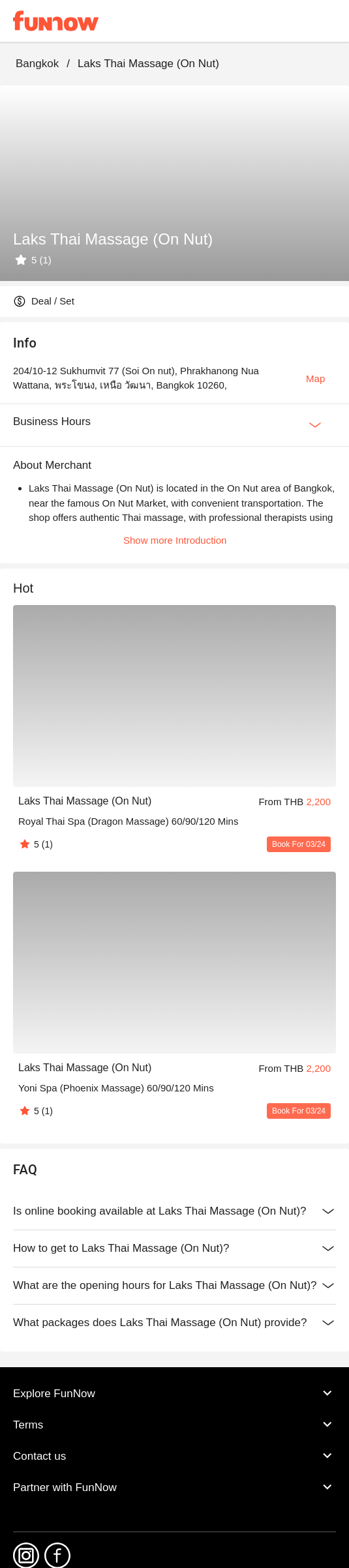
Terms (174, 1424)
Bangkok (37, 63)
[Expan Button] (315, 425)
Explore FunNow (174, 1393)
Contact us (174, 1456)
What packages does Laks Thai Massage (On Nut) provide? (174, 1323)
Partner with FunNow (174, 1487)
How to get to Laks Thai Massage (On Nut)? (174, 1248)
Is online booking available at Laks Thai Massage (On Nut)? (174, 1211)
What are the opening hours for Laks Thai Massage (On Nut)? (174, 1285)
